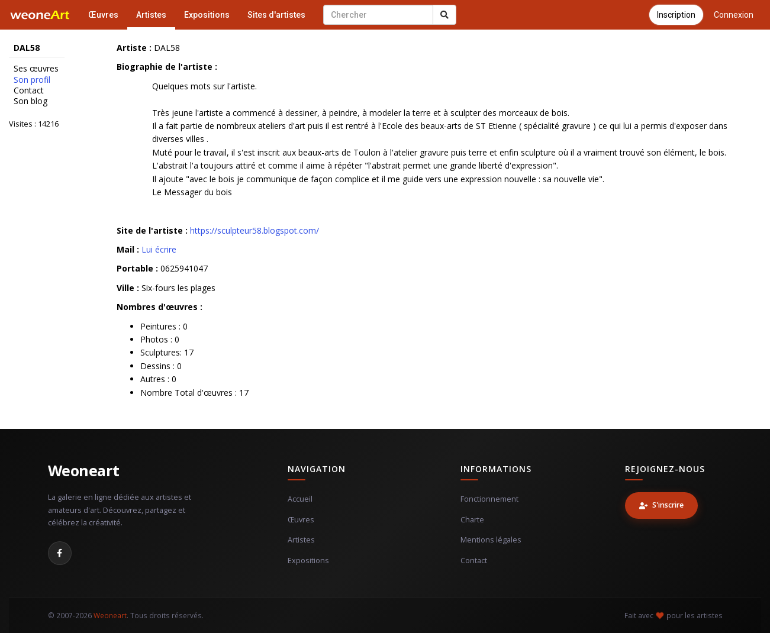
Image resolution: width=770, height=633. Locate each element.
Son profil (32, 80)
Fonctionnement (489, 499)
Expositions (207, 15)
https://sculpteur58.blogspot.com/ (254, 230)
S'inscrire (661, 505)
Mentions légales (490, 540)
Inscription (676, 15)
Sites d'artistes (276, 15)
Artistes (151, 15)
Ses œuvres (36, 68)
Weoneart (84, 470)
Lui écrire (158, 249)
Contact (29, 90)
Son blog (30, 101)
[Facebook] (60, 553)
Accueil (300, 499)
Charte (472, 520)
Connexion (733, 15)
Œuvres (103, 15)
